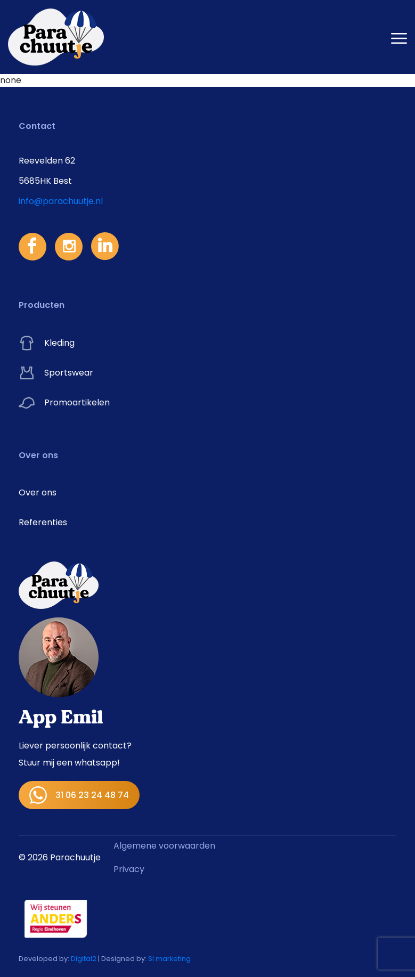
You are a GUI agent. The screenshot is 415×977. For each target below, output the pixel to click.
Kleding (47, 343)
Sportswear (56, 372)
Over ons (37, 492)
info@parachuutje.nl (61, 201)
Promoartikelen (64, 402)
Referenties (43, 522)
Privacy (128, 869)
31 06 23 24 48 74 (79, 795)
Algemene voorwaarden (164, 846)
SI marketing (169, 958)
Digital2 (83, 958)
